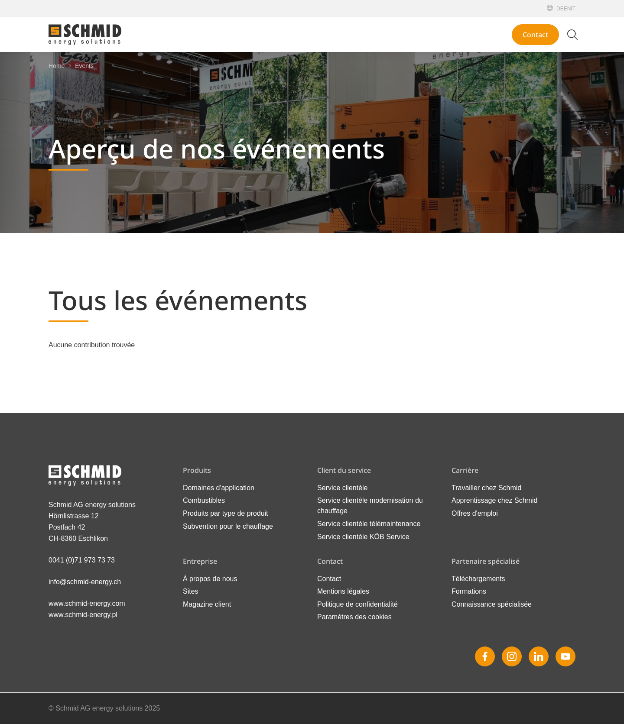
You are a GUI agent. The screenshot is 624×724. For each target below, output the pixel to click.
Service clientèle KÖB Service (363, 536)
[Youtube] (565, 656)
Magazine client (207, 604)
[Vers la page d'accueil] (85, 34)
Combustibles (204, 500)
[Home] (57, 65)
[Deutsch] (560, 9)
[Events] (84, 65)
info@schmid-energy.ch (85, 581)
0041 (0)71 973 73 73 (82, 560)
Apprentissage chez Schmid (494, 500)
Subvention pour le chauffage (228, 526)
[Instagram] (512, 656)
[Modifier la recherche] (572, 35)
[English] (567, 9)
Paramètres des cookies (354, 617)
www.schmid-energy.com (87, 603)
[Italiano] (573, 9)
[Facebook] (485, 656)
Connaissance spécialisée (492, 604)
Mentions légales (343, 591)
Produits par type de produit (225, 513)
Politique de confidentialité (357, 604)
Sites (190, 591)
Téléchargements (478, 578)
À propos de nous (210, 578)
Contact (535, 34)
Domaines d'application (218, 487)
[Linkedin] (539, 656)
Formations (469, 591)
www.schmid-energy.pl (83, 614)
